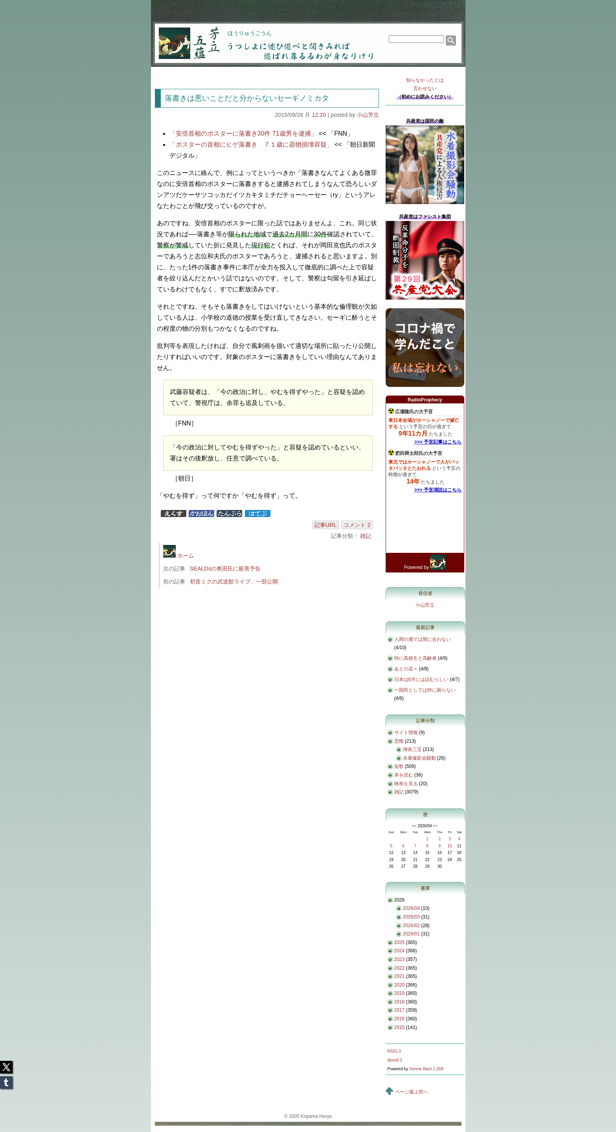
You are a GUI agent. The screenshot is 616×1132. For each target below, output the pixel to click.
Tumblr (6, 1080)
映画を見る (406, 783)
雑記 (365, 536)
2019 (399, 993)
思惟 (399, 741)
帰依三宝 (412, 749)
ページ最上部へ (411, 1092)
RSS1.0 (394, 1051)
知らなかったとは (425, 85)
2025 (399, 942)
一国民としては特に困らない (425, 690)
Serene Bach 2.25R (426, 1069)
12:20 (319, 115)
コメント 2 (357, 525)
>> (435, 826)
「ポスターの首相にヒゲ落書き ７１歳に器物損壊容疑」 (251, 144)
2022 (399, 968)
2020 (399, 985)
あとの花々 (406, 669)
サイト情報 (406, 732)
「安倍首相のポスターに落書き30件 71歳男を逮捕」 (243, 133)
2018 (399, 1002)
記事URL (325, 525)
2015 (399, 1027)
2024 (399, 950)
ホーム (178, 555)
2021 (399, 976)
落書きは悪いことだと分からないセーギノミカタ (247, 98)
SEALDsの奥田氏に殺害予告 (225, 568)
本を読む (403, 775)
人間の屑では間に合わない (422, 639)
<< (414, 826)
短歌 (399, 766)
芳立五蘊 (184, 38)
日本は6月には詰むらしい (421, 679)
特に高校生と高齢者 (415, 658)
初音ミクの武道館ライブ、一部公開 (234, 581)
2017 (399, 1010)
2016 (399, 1019)
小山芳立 (368, 115)
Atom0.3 (395, 1060)
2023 (399, 959)
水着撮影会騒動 (419, 758)
